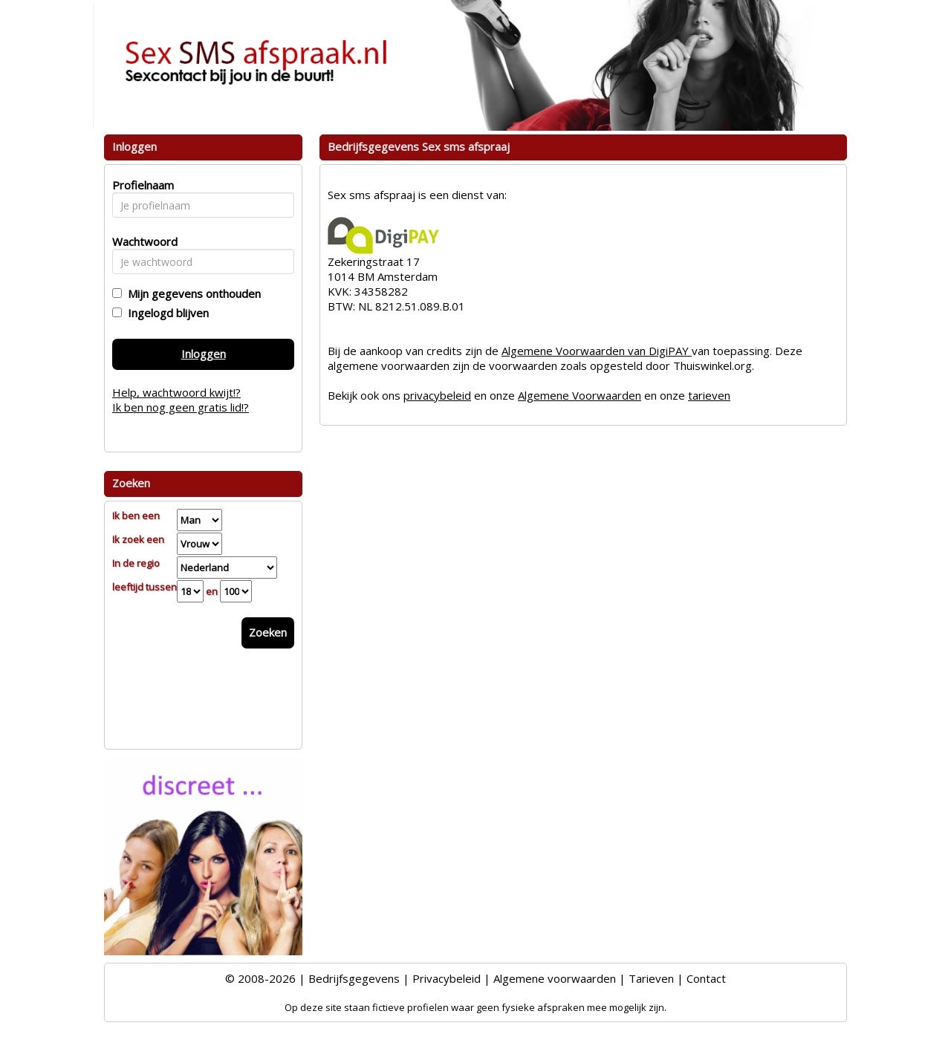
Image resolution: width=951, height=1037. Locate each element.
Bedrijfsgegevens (354, 978)
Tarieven (651, 978)
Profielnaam (140, 185)
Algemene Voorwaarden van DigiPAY (597, 350)
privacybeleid (437, 395)
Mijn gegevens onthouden (191, 293)
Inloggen (203, 353)
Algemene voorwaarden (554, 978)
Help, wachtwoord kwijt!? (176, 392)
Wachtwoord (140, 241)
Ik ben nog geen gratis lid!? (180, 407)
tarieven (709, 395)
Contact (706, 978)
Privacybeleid (446, 978)
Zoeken (268, 632)
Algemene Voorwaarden (579, 395)
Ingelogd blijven (165, 312)
